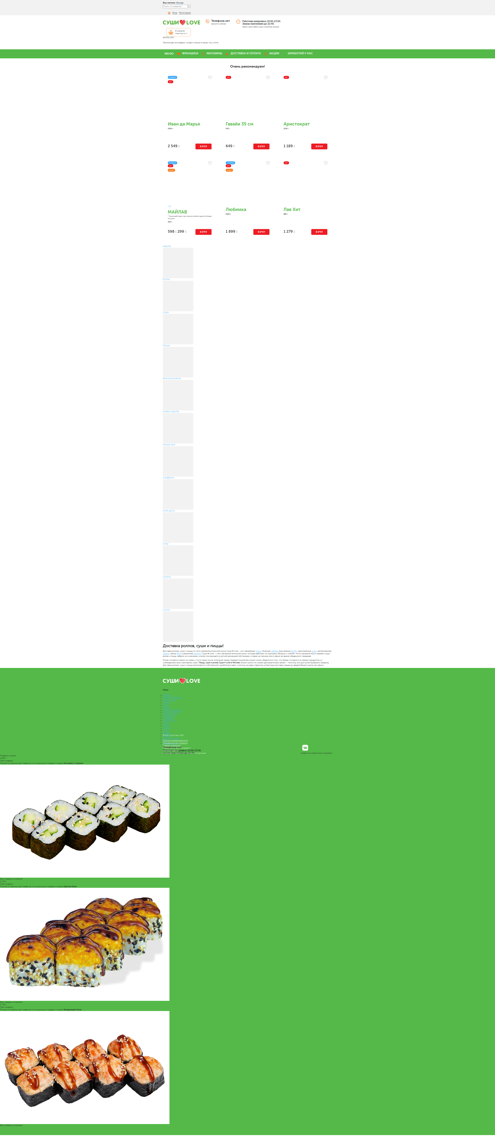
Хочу (203, 146)
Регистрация (185, 13)
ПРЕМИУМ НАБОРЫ (172, 698)
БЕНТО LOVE (169, 700)
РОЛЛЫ (166, 703)
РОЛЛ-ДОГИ (169, 721)
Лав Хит (292, 209)
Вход (174, 13)
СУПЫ (165, 723)
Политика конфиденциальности (175, 740)
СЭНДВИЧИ (168, 718)
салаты (166, 654)
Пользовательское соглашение (175, 743)
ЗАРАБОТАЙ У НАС (300, 53)
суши (314, 651)
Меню (165, 731)
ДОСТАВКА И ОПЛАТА (246, 53)
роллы (294, 651)
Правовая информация (172, 745)
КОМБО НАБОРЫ (171, 713)
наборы (274, 651)
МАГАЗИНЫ (214, 53)
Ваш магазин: (169, 3)
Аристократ (297, 124)
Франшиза (167, 733)
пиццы (258, 651)
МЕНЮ (169, 53)
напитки (197, 654)
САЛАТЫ (167, 726)
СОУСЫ (166, 728)
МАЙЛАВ (177, 212)
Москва (179, 3)
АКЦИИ (274, 53)
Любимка (236, 209)
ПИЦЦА (166, 708)
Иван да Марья (184, 124)
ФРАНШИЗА (190, 53)
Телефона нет (220, 20)
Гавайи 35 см (240, 124)
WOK (179, 654)
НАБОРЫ (167, 695)
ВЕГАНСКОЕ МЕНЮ (172, 710)
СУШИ (166, 705)
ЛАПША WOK (169, 715)
